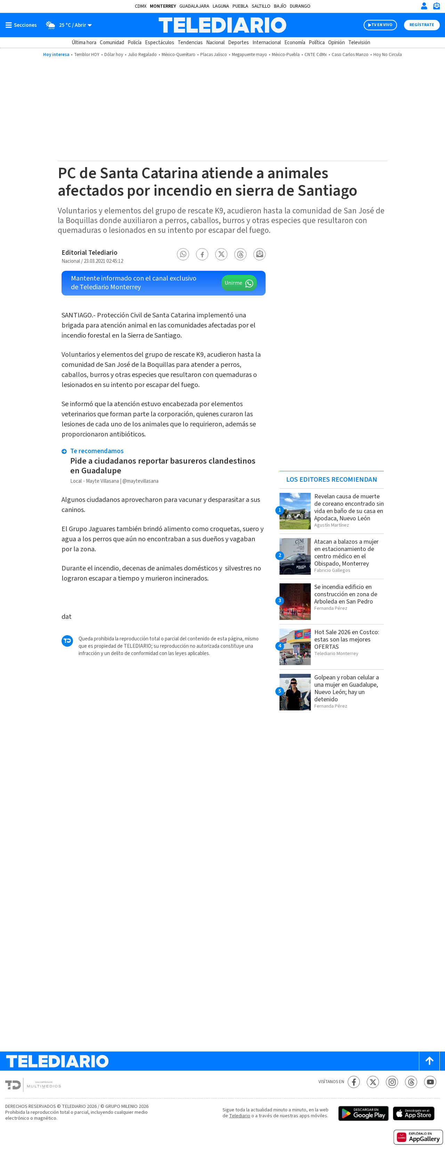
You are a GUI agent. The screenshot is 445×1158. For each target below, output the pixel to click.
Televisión (359, 42)
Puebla (240, 6)
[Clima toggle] (66, 25)
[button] (183, 254)
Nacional (215, 42)
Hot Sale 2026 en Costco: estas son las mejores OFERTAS (346, 639)
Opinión (336, 42)
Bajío (280, 6)
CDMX (140, 6)
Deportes (238, 42)
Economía (294, 42)
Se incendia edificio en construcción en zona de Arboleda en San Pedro (345, 594)
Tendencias (190, 42)
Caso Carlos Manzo (350, 55)
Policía (134, 42)
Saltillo (261, 6)
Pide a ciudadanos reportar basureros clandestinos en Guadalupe (163, 466)
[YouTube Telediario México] (430, 1082)
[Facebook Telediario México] (354, 1082)
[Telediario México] (222, 25)
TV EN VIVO (382, 25)
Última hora (84, 42)
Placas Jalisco (213, 55)
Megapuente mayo (249, 55)
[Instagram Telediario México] (392, 1082)
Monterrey (163, 6)
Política (317, 42)
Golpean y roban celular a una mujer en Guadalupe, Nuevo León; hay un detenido (346, 688)
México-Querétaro (178, 55)
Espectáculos (159, 42)
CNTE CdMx (316, 55)
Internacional (266, 42)
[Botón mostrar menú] (22, 25)
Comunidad (112, 42)
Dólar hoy (113, 55)
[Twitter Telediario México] (373, 1082)
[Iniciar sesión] (424, 5)
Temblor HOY (86, 55)
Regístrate (422, 25)
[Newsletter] (436, 7)
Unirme (233, 283)
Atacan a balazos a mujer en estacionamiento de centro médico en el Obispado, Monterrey (346, 552)
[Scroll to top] (429, 1061)
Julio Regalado (142, 55)
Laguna (221, 6)
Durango (300, 6)
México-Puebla (286, 55)
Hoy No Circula (387, 55)
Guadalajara (194, 6)
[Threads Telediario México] (411, 1082)
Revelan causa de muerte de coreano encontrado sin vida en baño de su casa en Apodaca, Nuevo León (349, 507)
